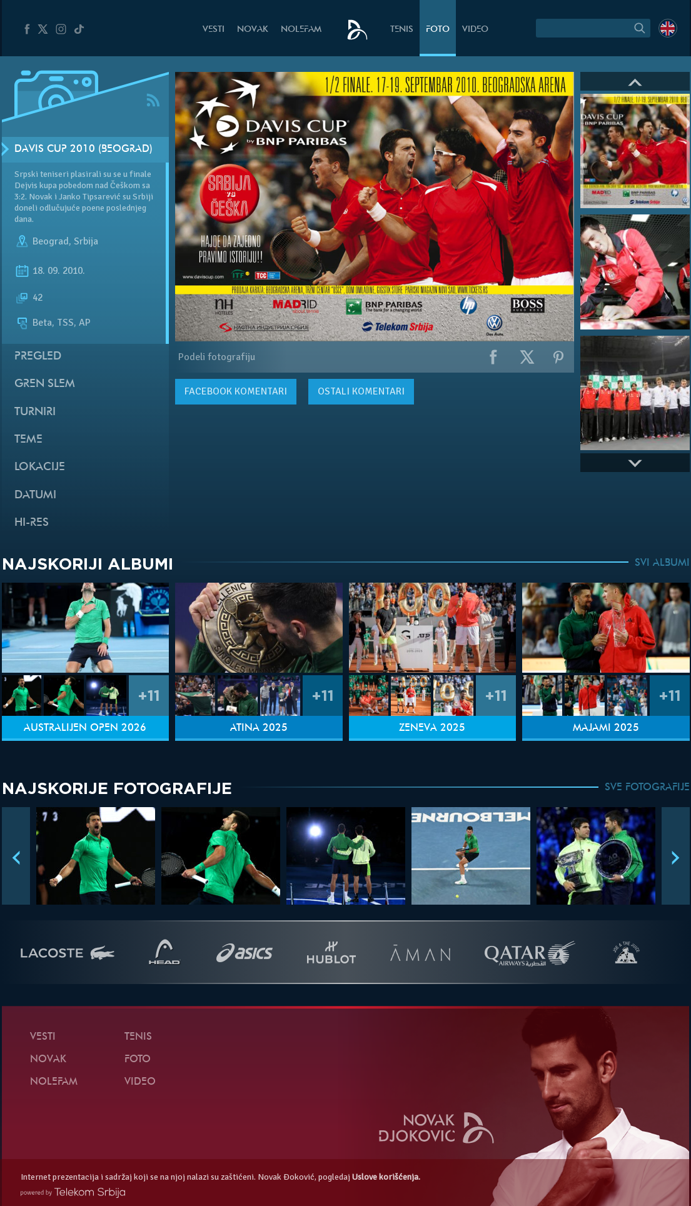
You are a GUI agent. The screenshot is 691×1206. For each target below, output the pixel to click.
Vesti (213, 29)
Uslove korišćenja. (386, 1177)
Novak (252, 29)
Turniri (35, 412)
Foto (438, 29)
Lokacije (39, 467)
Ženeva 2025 (432, 728)
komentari (235, 391)
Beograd (51, 241)
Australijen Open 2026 (85, 728)
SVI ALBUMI (662, 563)
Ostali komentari (361, 391)
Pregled (37, 357)
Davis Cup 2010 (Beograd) (83, 149)
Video (475, 29)
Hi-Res (31, 523)
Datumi (35, 495)
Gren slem (44, 384)
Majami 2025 (606, 728)
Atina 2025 (259, 728)
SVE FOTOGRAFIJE (647, 788)
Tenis (401, 29)
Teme (28, 440)
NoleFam (301, 29)
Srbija (86, 241)
